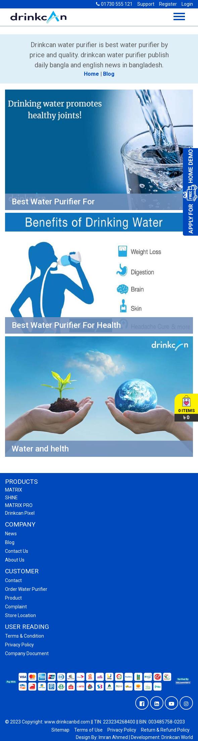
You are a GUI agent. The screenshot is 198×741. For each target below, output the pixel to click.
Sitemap (60, 730)
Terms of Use (88, 730)
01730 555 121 (114, 4)
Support (145, 4)
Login (187, 4)
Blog (108, 74)
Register (168, 4)
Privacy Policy (121, 730)
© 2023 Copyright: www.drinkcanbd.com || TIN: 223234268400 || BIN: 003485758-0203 (95, 722)
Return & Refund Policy (165, 730)
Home (91, 74)
